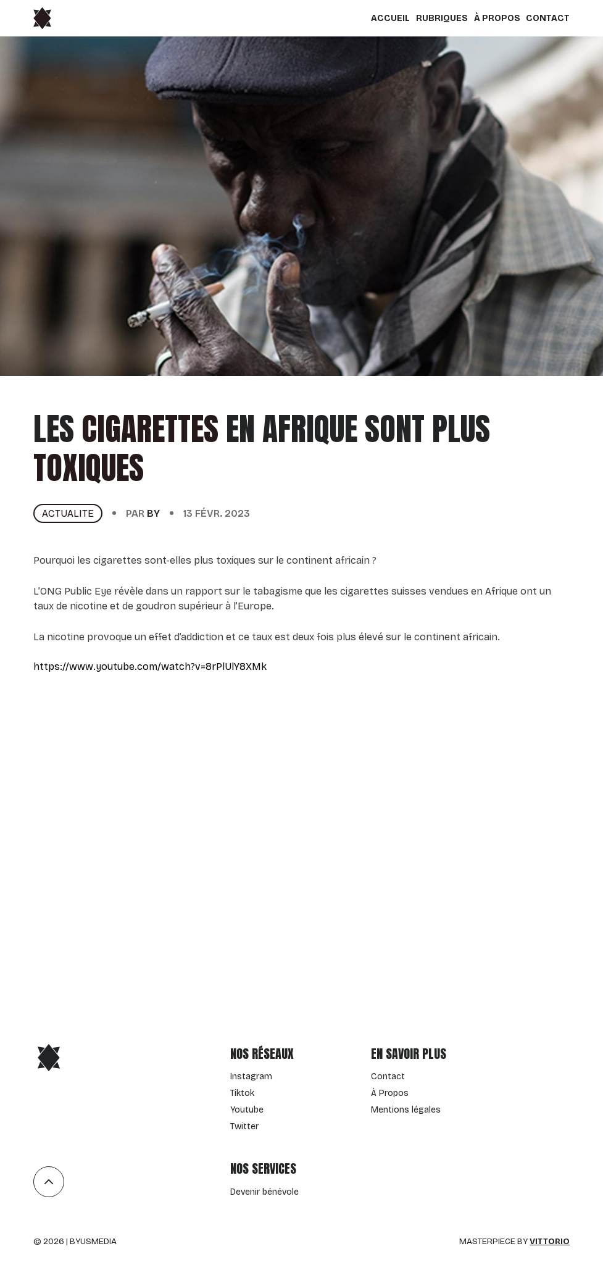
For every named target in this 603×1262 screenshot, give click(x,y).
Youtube (247, 1110)
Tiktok (242, 1093)
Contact (548, 18)
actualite (68, 513)
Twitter (244, 1126)
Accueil (390, 18)
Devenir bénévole (264, 1192)
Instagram (251, 1076)
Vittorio (550, 1241)
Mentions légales (406, 1110)
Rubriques (442, 18)
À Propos (497, 18)
